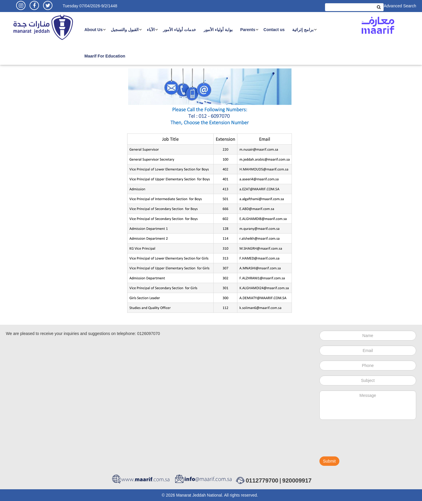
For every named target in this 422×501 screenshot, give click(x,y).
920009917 (297, 480)
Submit (329, 461)
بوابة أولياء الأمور (218, 29)
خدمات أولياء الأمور (179, 29)
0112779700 (262, 480)
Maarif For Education (104, 56)
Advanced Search (400, 6)
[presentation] (364, 440)
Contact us (274, 29)
